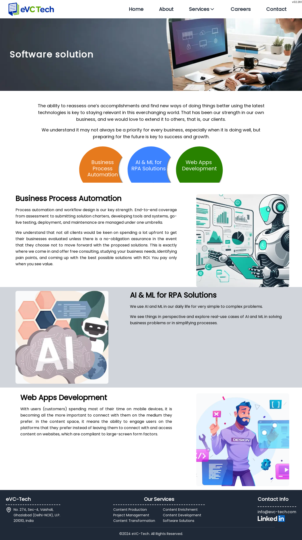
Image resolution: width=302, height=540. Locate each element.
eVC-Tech (18, 499)
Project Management (131, 515)
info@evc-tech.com (277, 512)
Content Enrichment (180, 509)
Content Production (130, 509)
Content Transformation (134, 520)
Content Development (182, 515)
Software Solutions (178, 520)
